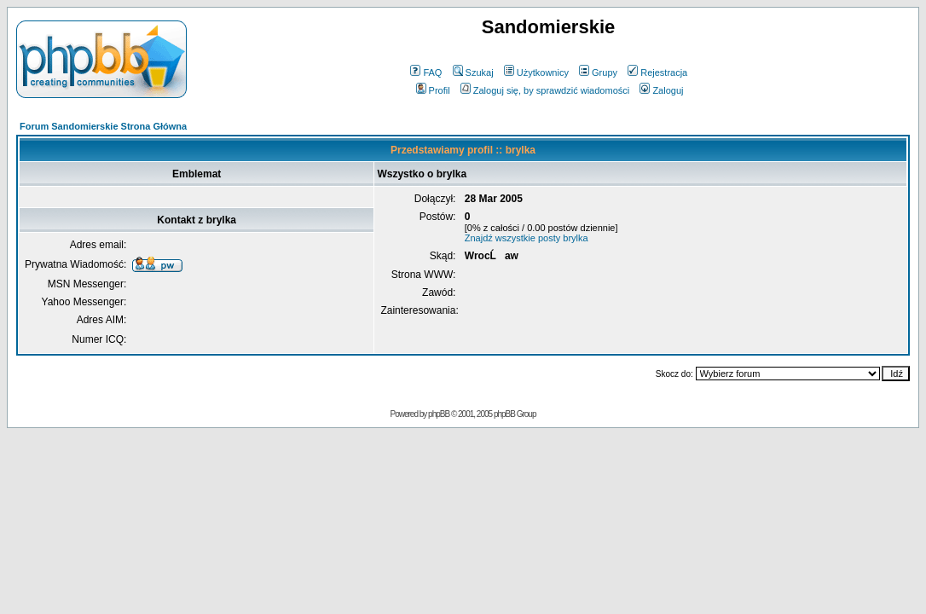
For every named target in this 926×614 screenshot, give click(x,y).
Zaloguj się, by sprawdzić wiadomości (544, 90)
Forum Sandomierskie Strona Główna (103, 126)
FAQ (426, 72)
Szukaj (473, 72)
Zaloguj (661, 90)
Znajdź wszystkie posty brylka (526, 238)
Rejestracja (657, 72)
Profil (433, 90)
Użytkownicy (536, 72)
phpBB (438, 414)
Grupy (598, 72)
